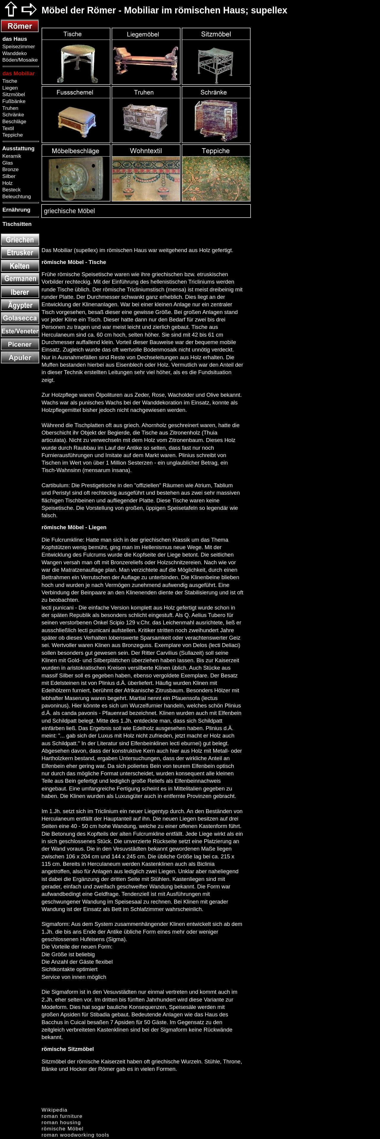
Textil (7, 128)
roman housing (61, 1122)
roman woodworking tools (75, 1135)
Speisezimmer (18, 46)
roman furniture (62, 1116)
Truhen (9, 108)
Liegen (9, 88)
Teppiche (12, 135)
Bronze (10, 169)
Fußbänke (13, 101)
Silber (8, 176)
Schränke (12, 115)
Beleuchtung (16, 196)
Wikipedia (55, 1110)
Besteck (10, 190)
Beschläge (13, 121)
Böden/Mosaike (19, 60)
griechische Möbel (68, 211)
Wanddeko (14, 53)
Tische (9, 81)
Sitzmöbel (13, 94)
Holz (6, 183)
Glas (7, 163)
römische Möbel (63, 1129)
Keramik (11, 156)
